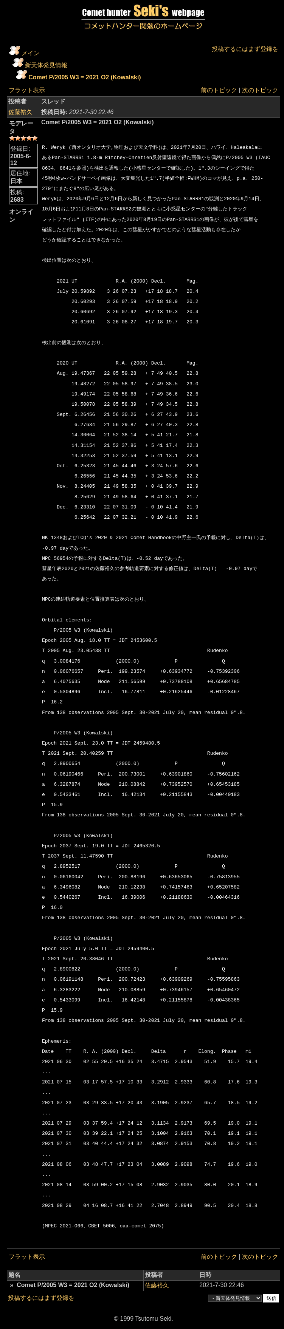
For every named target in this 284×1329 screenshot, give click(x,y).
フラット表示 (27, 90)
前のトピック (219, 90)
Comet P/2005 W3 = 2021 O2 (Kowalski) (84, 77)
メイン (31, 53)
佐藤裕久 (20, 112)
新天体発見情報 (46, 65)
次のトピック (260, 90)
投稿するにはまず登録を (245, 49)
